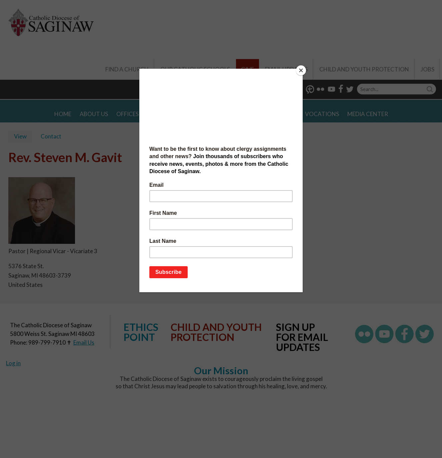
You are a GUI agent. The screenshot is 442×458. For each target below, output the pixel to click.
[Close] (301, 70)
